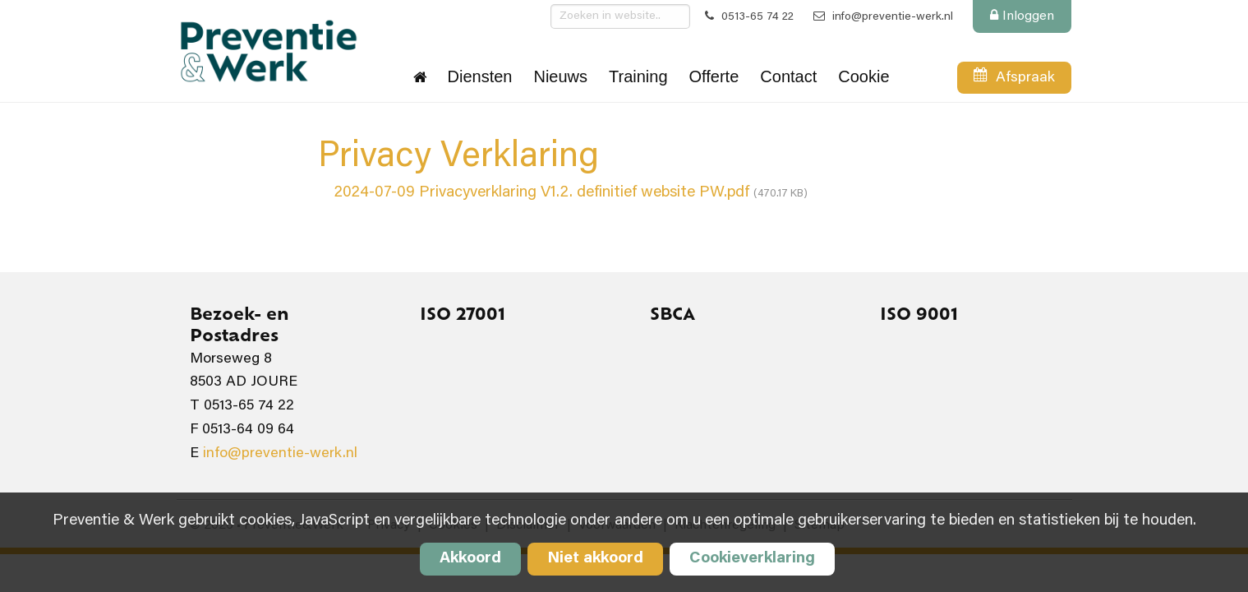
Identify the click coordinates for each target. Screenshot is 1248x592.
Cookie (863, 76)
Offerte (714, 76)
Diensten (480, 76)
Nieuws (560, 76)
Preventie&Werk (267, 51)
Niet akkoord (595, 559)
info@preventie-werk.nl (883, 17)
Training (638, 76)
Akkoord (470, 559)
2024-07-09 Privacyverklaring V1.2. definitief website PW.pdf (571, 193)
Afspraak (1014, 80)
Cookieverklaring (752, 559)
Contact (788, 76)
